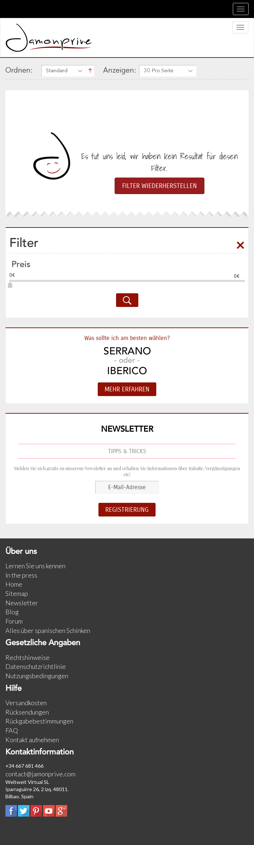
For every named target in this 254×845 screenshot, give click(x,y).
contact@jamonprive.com (40, 774)
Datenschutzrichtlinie (35, 666)
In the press (21, 575)
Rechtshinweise (27, 657)
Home (13, 584)
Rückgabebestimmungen (39, 721)
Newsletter (21, 603)
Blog (12, 612)
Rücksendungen (27, 712)
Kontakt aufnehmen (32, 740)
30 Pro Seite (159, 71)
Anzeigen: (119, 70)
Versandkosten (26, 703)
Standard (57, 71)
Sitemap (16, 593)
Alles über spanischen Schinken (47, 630)
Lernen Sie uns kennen (35, 566)
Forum (14, 621)
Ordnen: (19, 70)
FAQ (11, 730)
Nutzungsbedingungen (36, 676)
